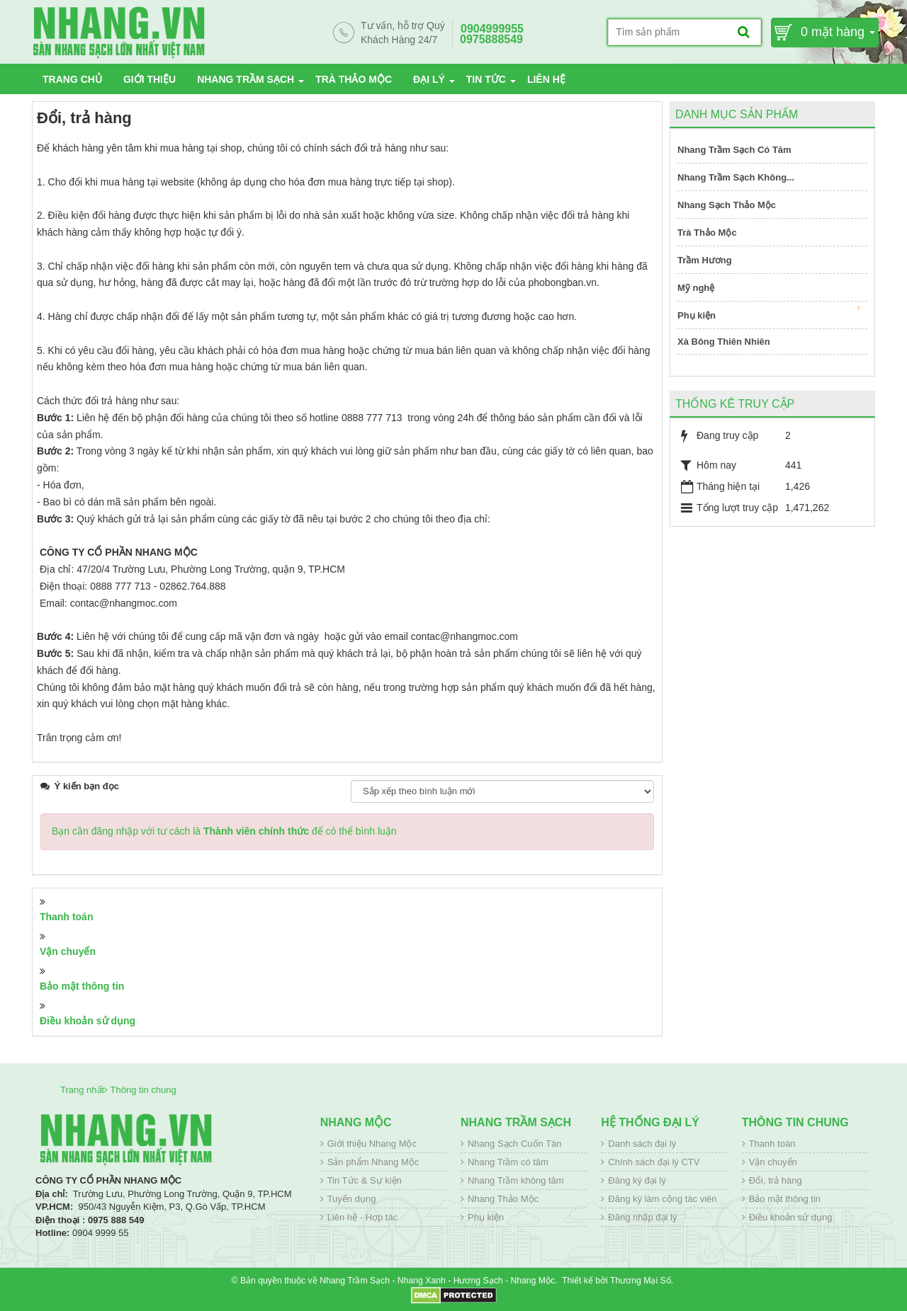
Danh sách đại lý (642, 1143)
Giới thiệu (149, 79)
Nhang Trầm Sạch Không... (735, 177)
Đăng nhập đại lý (642, 1217)
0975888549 (491, 39)
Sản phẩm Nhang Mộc (373, 1162)
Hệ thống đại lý (650, 1122)
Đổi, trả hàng (775, 1180)
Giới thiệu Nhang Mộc (372, 1143)
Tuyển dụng (351, 1198)
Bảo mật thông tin (82, 986)
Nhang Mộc (356, 1122)
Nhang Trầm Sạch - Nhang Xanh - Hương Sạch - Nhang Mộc (437, 1281)
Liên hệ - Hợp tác (362, 1217)
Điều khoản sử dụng (87, 1020)
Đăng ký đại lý (636, 1180)
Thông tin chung (795, 1122)
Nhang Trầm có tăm (508, 1162)
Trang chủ (72, 79)
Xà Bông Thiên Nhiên (723, 341)
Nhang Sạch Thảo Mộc (726, 205)
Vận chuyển (68, 951)
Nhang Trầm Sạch (245, 79)
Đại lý (429, 79)
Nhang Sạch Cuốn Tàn (515, 1143)
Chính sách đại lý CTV (653, 1162)
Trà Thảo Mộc (353, 79)
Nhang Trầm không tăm (516, 1180)
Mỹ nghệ (695, 287)
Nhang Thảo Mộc (503, 1198)
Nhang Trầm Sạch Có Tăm (734, 149)
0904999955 (492, 29)
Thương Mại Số (640, 1281)
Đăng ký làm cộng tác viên (662, 1198)
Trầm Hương (704, 260)
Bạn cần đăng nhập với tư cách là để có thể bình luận (224, 831)
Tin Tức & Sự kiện (364, 1180)
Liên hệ (546, 79)
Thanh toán (66, 916)
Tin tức (486, 79)
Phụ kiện (768, 313)
